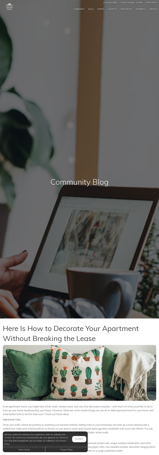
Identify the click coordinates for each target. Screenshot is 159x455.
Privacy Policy (66, 449)
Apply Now (151, 2)
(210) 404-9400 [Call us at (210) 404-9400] (110, 2)
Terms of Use (24, 449)
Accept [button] (79, 439)
